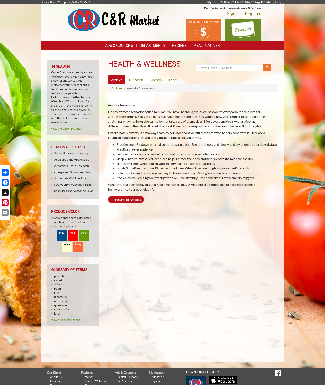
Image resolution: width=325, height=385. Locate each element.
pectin (58, 288)
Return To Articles (126, 199)
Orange (78, 244)
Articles (116, 88)
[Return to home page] (113, 19)
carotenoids (62, 309)
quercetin (60, 305)
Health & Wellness (95, 381)
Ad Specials (125, 381)
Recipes (179, 45)
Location (55, 381)
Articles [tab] (116, 80)
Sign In (233, 13)
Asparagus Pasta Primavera (72, 166)
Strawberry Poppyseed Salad (73, 184)
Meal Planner (206, 45)
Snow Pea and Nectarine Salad (73, 190)
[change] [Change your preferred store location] (278, 2)
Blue (61, 232)
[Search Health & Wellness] (230, 67)
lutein (58, 313)
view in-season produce (66, 128)
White (67, 244)
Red (72, 232)
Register (253, 13)
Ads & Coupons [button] (119, 45)
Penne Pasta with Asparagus (73, 153)
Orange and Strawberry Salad (73, 172)
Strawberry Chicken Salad (70, 178)
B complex (60, 297)
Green (83, 232)
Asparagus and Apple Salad (71, 159)
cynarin (58, 280)
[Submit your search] (267, 67)
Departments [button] (152, 45)
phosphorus (62, 276)
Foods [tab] (173, 80)
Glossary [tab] (156, 80)
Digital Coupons (128, 377)
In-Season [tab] (136, 80)
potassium (61, 301)
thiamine (59, 284)
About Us (56, 377)
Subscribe (158, 377)
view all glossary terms (65, 319)
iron (56, 292)
